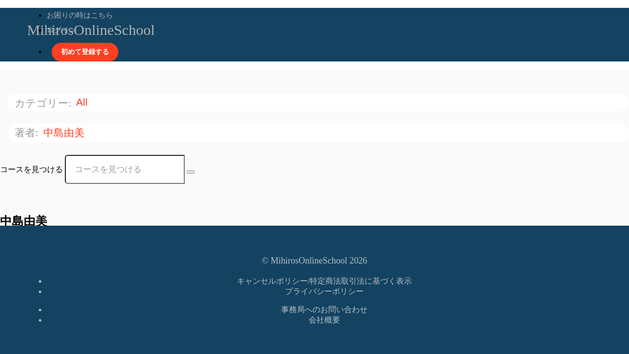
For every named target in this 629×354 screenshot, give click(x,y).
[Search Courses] (191, 172)
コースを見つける (31, 169)
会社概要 (324, 320)
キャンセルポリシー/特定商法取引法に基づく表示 (324, 281)
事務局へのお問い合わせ (324, 309)
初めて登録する (85, 52)
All (83, 102)
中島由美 (65, 132)
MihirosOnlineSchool (91, 30)
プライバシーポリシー (324, 291)
